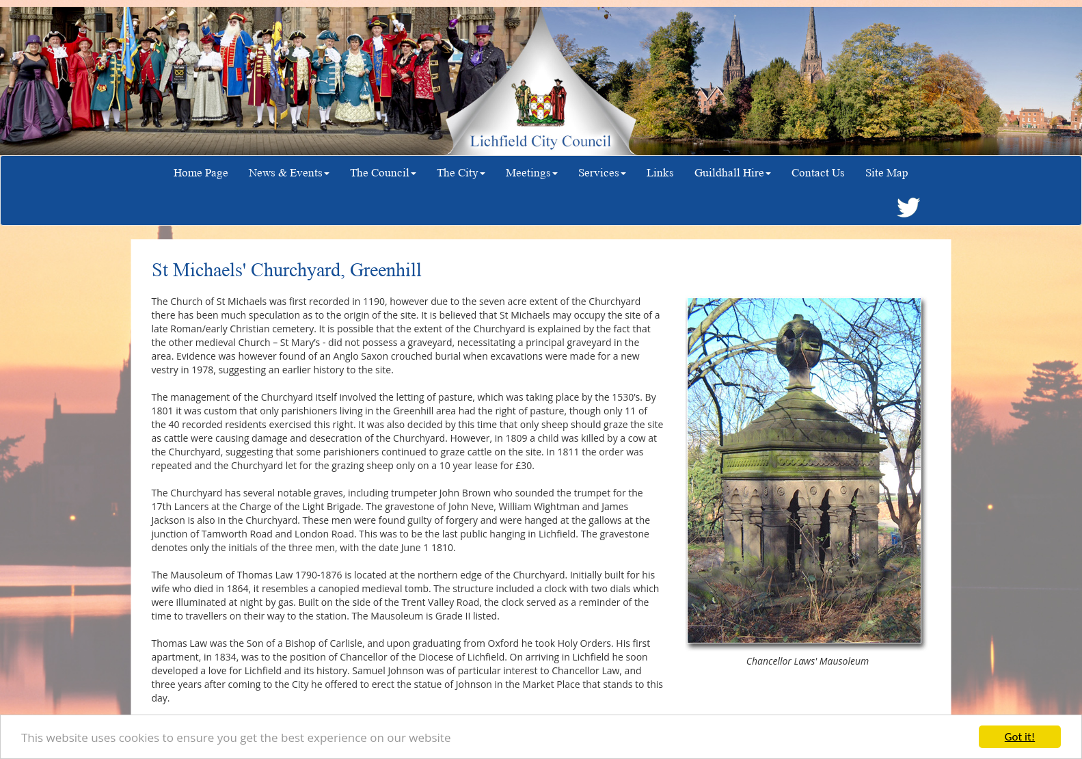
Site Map (886, 172)
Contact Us (818, 172)
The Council (383, 172)
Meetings (532, 172)
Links (660, 172)
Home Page (201, 172)
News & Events (289, 172)
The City (461, 172)
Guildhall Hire (732, 172)
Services (602, 172)
